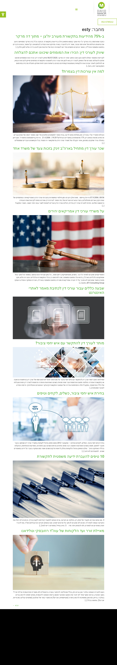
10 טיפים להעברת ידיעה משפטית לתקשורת (70, 456)
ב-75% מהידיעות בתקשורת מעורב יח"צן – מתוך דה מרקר (60, 36)
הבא (16, 605)
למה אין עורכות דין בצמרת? (83, 71)
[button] (3, 14)
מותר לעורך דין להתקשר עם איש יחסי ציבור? (70, 343)
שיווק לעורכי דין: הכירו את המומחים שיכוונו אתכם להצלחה (59, 52)
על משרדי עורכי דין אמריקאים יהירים (76, 211)
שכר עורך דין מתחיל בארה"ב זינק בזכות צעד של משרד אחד (58, 148)
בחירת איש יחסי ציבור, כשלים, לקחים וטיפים (70, 393)
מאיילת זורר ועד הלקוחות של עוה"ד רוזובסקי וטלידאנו (62, 531)
